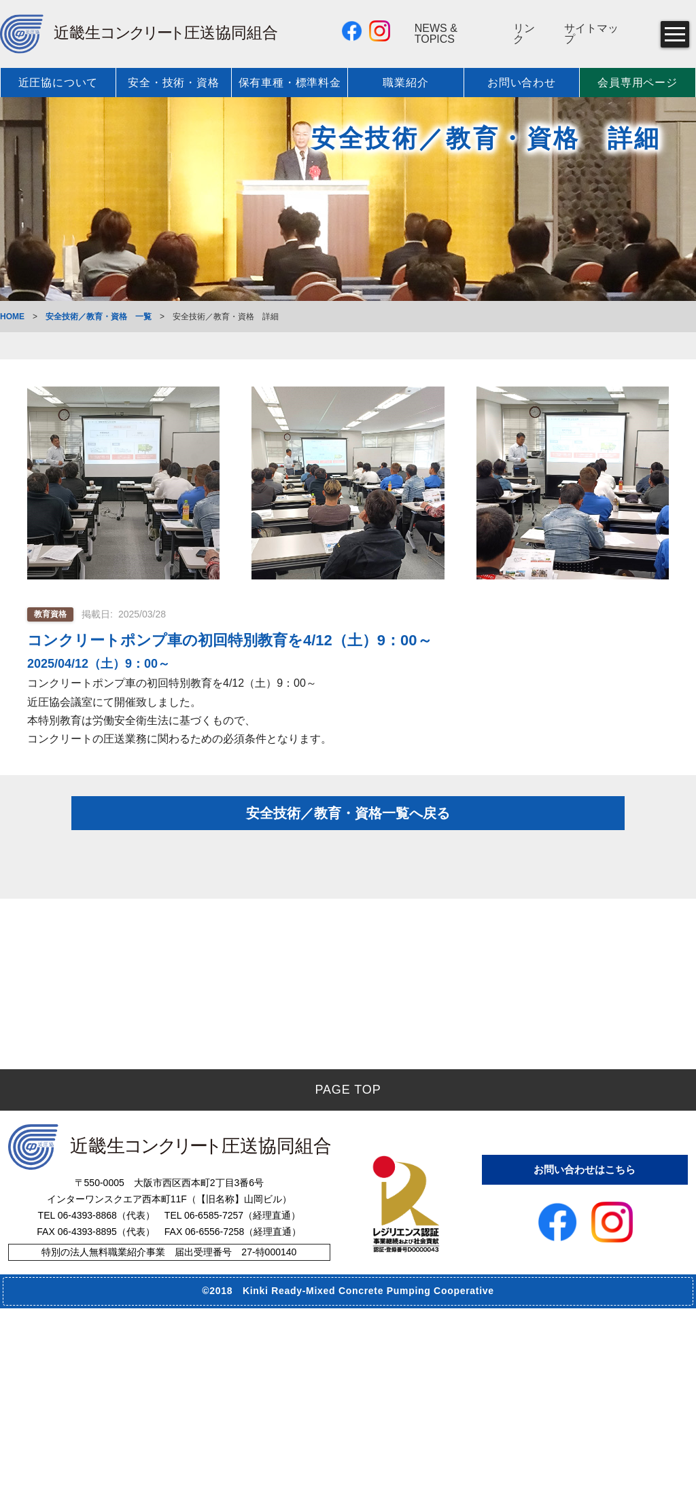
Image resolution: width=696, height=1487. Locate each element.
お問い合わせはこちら (584, 1345)
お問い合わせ (521, 82)
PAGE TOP (348, 1268)
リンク (524, 34)
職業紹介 (405, 82)
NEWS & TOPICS (436, 34)
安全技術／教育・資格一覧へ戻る (348, 845)
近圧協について (58, 82)
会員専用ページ (637, 82)
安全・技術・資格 (173, 82)
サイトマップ (591, 34)
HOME (12, 316)
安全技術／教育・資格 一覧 (99, 316)
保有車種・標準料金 (290, 82)
